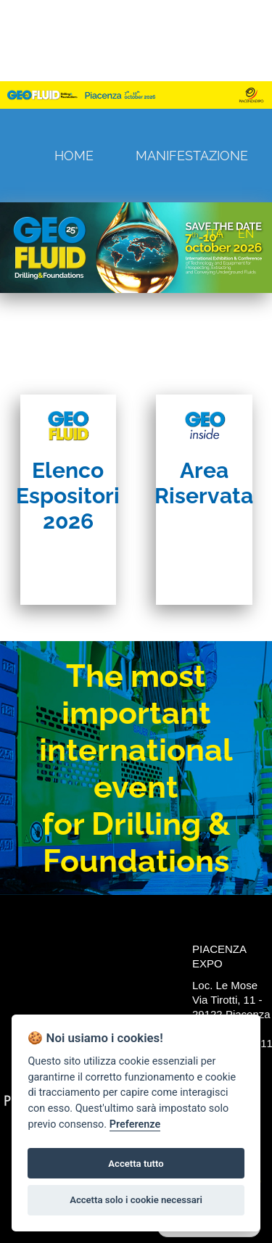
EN (246, 234)
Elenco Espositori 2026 (68, 496)
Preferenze (135, 1124)
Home (74, 155)
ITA (214, 234)
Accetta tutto (135, 1163)
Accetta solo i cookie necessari (136, 1199)
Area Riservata (203, 483)
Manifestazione (192, 155)
